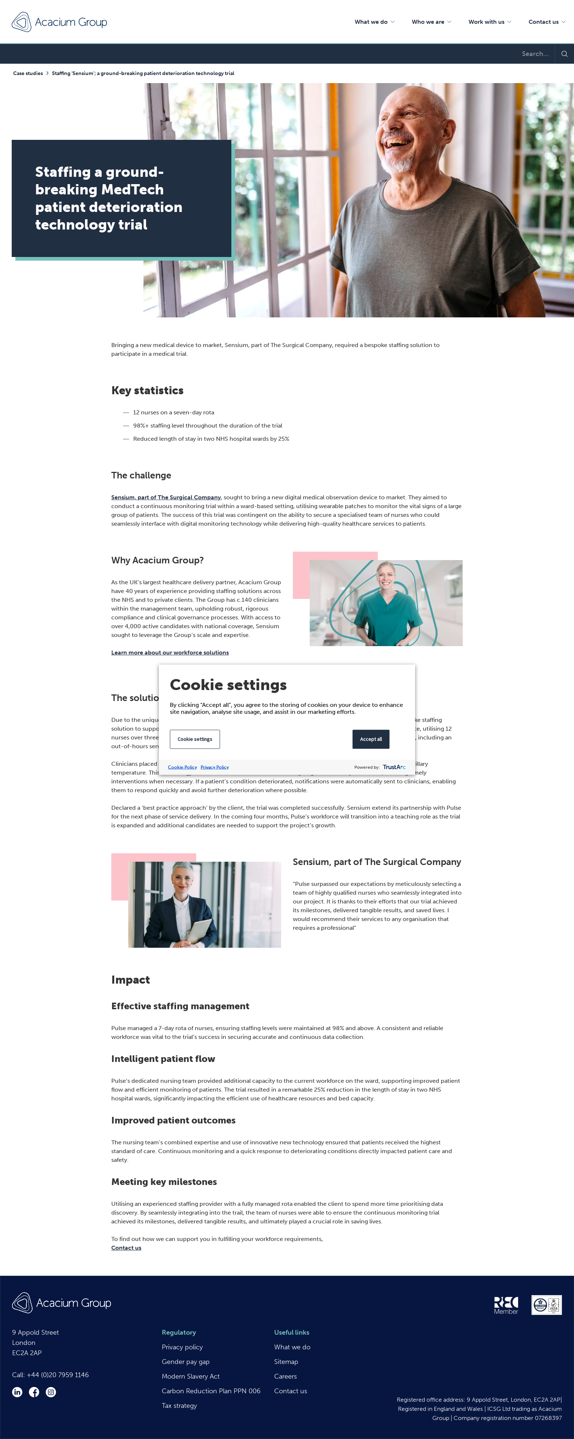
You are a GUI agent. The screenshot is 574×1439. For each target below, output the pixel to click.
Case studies (28, 73)
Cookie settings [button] (195, 738)
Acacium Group (59, 22)
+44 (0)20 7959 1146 (58, 1375)
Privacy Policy (215, 766)
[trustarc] (393, 767)
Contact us (126, 1247)
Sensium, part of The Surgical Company (166, 497)
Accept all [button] (371, 738)
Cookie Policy (182, 766)
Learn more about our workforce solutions (170, 652)
